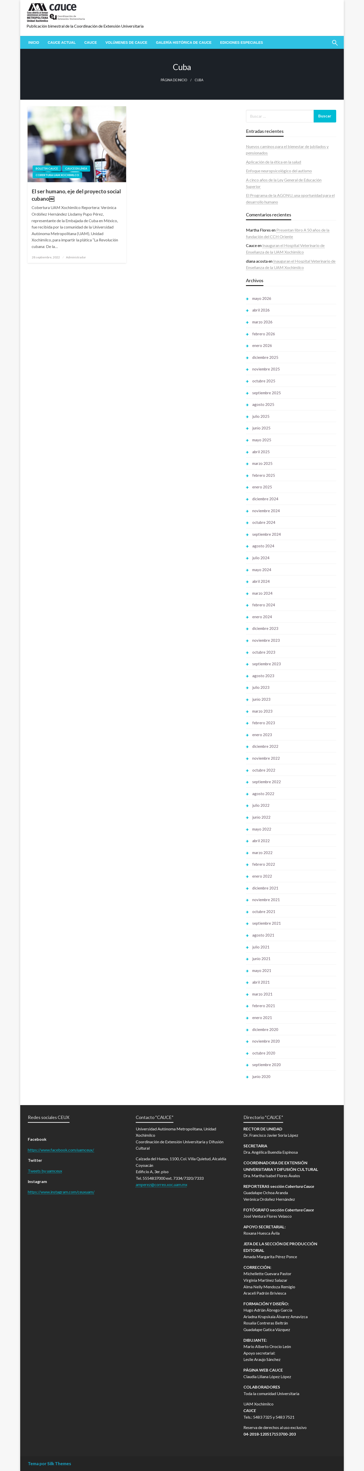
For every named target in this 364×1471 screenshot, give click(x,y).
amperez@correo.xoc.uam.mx (161, 1184)
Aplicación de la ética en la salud (273, 161)
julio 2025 (260, 416)
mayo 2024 (261, 569)
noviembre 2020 (266, 1041)
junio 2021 (261, 958)
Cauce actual (62, 42)
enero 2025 (262, 487)
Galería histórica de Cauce (184, 42)
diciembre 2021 (265, 888)
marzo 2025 (262, 463)
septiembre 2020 (266, 1064)
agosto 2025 (263, 404)
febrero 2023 (263, 722)
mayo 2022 (261, 829)
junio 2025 (261, 428)
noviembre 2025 (266, 369)
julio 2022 (260, 805)
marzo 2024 (262, 593)
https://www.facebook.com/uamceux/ (61, 1149)
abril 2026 (261, 310)
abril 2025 (261, 451)
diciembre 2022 (265, 746)
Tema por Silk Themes (49, 1463)
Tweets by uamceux (45, 1170)
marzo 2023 (262, 711)
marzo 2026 (262, 322)
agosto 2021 (263, 935)
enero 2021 (262, 1017)
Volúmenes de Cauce (126, 42)
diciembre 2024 (265, 498)
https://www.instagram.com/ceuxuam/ (61, 1191)
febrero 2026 (263, 334)
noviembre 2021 (266, 899)
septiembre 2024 (266, 534)
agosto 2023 (263, 675)
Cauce (90, 42)
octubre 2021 (263, 911)
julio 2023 (260, 687)
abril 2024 (261, 581)
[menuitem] (33, 42)
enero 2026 (262, 345)
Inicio (33, 42)
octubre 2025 (263, 381)
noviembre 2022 (266, 758)
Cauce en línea (76, 168)
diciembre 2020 (265, 1029)
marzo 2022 (262, 852)
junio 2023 (261, 699)
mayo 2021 (261, 970)
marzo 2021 (262, 994)
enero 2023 (262, 734)
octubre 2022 (263, 770)
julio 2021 (260, 947)
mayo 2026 (261, 298)
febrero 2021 (263, 1005)
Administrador (76, 257)
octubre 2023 (263, 652)
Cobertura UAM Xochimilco (57, 175)
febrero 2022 (263, 864)
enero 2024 (262, 616)
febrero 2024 (263, 605)
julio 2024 (260, 557)
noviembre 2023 (266, 640)
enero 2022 (262, 876)
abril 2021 (261, 982)
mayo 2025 (261, 440)
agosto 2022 (263, 793)
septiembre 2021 (266, 923)
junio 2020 (261, 1076)
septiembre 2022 (266, 781)
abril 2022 (261, 840)
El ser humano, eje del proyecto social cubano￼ (76, 195)
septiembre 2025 (266, 392)
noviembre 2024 (266, 510)
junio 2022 (261, 817)
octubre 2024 (263, 522)
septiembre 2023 (266, 663)
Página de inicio (174, 80)
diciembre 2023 (265, 628)
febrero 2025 (263, 475)
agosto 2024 (263, 546)
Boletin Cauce (47, 168)
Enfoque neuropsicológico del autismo (279, 170)
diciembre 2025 (265, 357)
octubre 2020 (263, 1053)
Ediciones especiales (241, 42)
